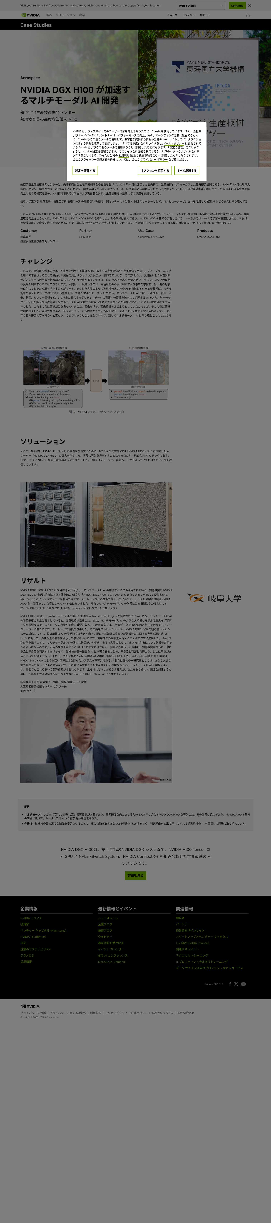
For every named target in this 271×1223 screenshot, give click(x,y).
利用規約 (124, 155)
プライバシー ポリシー (154, 159)
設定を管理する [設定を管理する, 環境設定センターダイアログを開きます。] (85, 170)
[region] (137, 151)
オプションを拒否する (155, 170)
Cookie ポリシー (174, 143)
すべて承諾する (187, 170)
